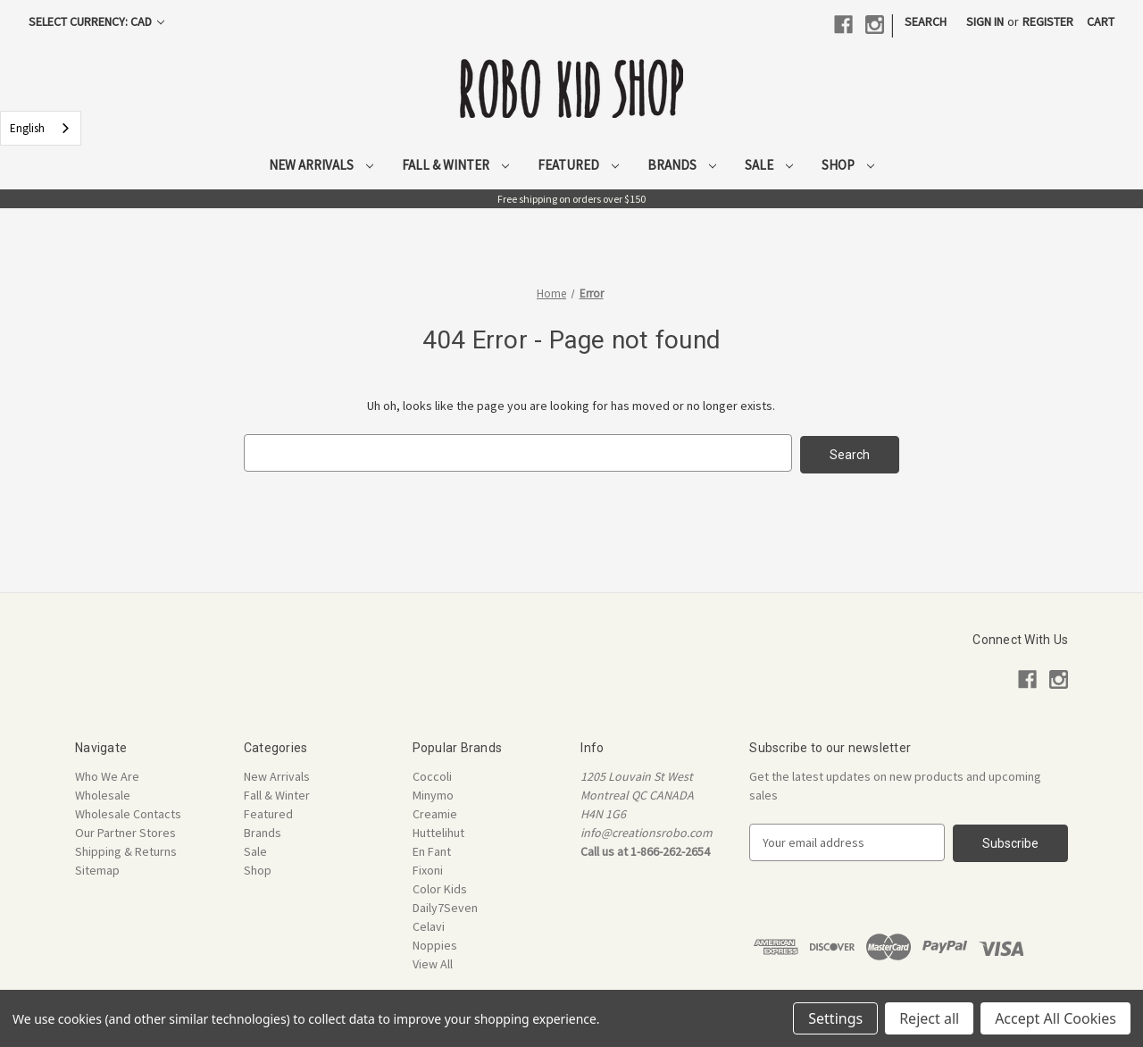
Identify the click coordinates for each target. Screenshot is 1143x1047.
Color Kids (440, 887)
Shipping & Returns (126, 850)
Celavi (429, 925)
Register (1047, 21)
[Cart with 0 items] (1100, 22)
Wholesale (102, 793)
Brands (681, 164)
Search (926, 21)
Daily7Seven (445, 906)
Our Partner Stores (125, 831)
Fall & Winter (455, 164)
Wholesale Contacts (128, 812)
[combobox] (40, 128)
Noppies (435, 943)
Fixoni (428, 868)
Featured (578, 164)
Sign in (985, 21)
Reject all (929, 1018)
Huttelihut (438, 831)
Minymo (433, 793)
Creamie (435, 812)
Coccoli (432, 774)
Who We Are (107, 774)
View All (433, 962)
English (27, 128)
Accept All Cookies (1055, 1018)
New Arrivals (321, 164)
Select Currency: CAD (96, 21)
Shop (848, 164)
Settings (835, 1018)
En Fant (432, 850)
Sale (769, 164)
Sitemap (97, 868)
